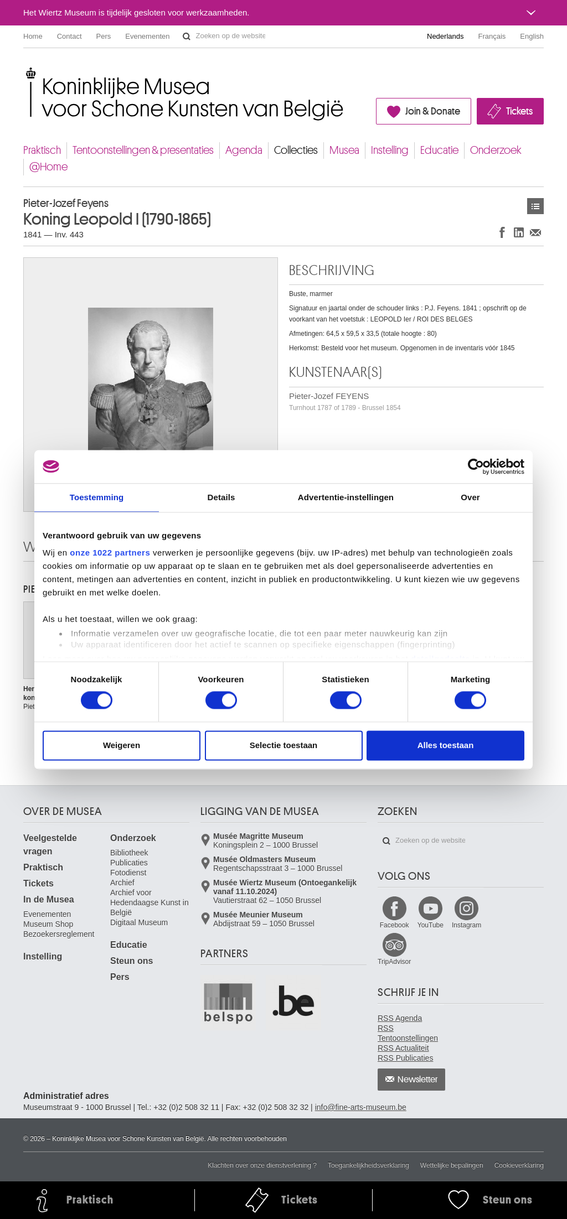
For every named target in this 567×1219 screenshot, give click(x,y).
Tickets (519, 111)
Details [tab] (221, 497)
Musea (344, 150)
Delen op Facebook (502, 232)
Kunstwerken (535, 206)
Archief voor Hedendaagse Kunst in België (149, 902)
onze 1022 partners (110, 552)
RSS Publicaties (405, 1058)
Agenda (243, 150)
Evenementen (147, 36)
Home (33, 36)
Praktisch (42, 150)
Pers (103, 36)
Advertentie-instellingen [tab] (346, 497)
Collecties (296, 150)
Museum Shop (48, 924)
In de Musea (48, 899)
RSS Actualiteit (403, 1048)
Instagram (466, 925)
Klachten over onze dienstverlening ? (262, 1165)
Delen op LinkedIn (519, 232)
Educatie (439, 150)
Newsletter (418, 1079)
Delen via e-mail (535, 232)
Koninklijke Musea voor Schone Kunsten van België (26, 71)
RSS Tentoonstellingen (408, 1033)
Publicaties (129, 862)
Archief (122, 882)
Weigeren (121, 745)
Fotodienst (128, 872)
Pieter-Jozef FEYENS (345, 401)
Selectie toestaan (284, 745)
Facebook (394, 925)
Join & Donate (432, 111)
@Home (48, 167)
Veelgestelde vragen (50, 844)
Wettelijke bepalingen (451, 1165)
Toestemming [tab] (97, 497)
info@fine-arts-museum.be (360, 1107)
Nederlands (445, 36)
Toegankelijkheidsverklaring (368, 1165)
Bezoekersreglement (58, 934)
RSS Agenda (400, 1018)
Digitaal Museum (139, 922)
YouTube (430, 925)
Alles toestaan (445, 745)
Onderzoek (496, 150)
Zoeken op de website (186, 36)
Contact (69, 36)
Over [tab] (470, 497)
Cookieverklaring (519, 1165)
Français (492, 36)
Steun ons (131, 961)
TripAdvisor (394, 962)
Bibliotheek (129, 852)
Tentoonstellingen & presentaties (143, 150)
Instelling (390, 150)
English (532, 36)
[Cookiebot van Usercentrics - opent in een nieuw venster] (475, 466)
